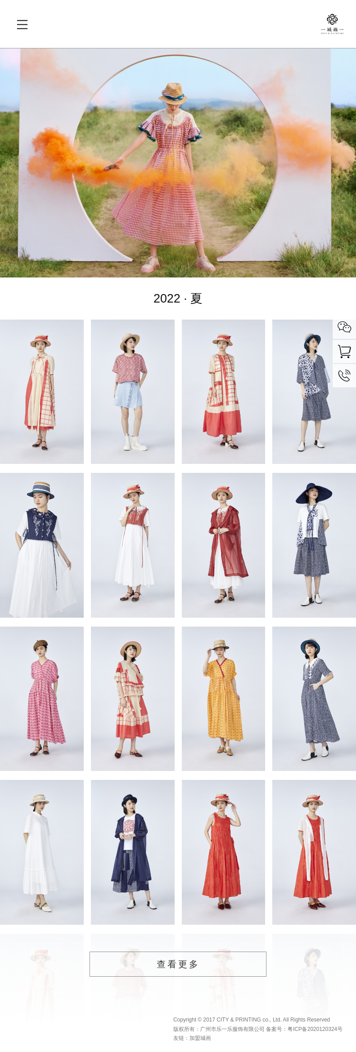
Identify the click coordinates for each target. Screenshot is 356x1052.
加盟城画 (200, 1038)
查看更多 (178, 964)
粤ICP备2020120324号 (315, 1029)
